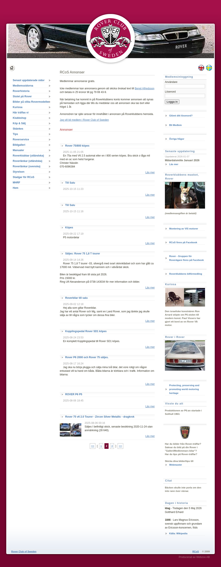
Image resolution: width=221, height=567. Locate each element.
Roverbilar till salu (76, 297)
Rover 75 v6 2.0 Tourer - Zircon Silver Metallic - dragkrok (99, 416)
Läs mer (150, 172)
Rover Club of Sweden (23, 551)
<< (92, 446)
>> (120, 446)
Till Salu (70, 182)
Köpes (69, 227)
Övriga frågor (176, 139)
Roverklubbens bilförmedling (185, 274)
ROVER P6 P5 (73, 394)
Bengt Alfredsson (145, 88)
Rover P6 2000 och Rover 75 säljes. (87, 357)
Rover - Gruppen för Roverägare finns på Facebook (186, 258)
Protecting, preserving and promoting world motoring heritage (184, 389)
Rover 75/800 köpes (77, 145)
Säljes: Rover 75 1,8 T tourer (82, 253)
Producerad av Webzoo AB (194, 557)
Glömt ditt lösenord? (181, 115)
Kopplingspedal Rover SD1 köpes (86, 331)
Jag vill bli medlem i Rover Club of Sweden (84, 119)
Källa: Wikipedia (178, 533)
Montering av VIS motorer (183, 228)
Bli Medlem (175, 125)
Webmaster (175, 464)
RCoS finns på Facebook (183, 242)
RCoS (195, 551)
